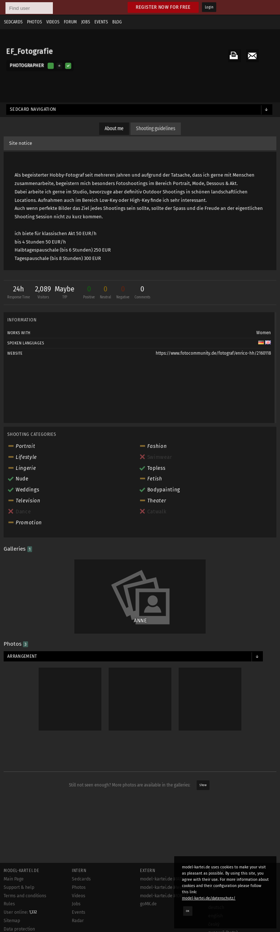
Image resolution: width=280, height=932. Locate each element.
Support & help (19, 887)
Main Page (14, 879)
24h (18, 293)
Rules (9, 903)
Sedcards (13, 21)
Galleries (18, 549)
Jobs (85, 21)
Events (101, 21)
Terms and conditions (25, 895)
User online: (20, 912)
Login (209, 7)
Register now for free (163, 7)
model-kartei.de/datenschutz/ (209, 898)
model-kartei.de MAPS (162, 879)
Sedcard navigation (33, 109)
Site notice (20, 143)
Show (202, 785)
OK (188, 911)
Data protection (19, 929)
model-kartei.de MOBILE (164, 895)
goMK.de (148, 903)
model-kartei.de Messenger (167, 887)
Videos (52, 21)
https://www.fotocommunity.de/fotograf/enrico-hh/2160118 (213, 353)
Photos (34, 21)
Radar (78, 920)
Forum (70, 21)
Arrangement (22, 656)
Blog (117, 21)
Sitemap (12, 920)
